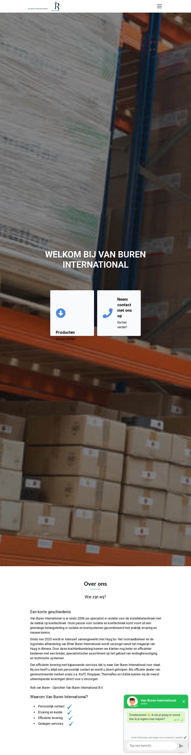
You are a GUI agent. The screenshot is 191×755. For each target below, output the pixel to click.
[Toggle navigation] (159, 6)
